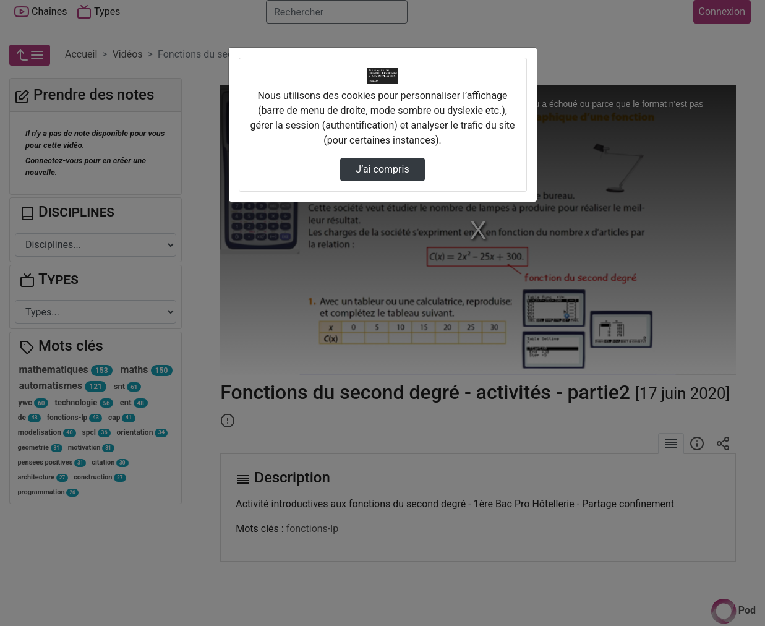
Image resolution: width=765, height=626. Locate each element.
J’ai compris (382, 169)
